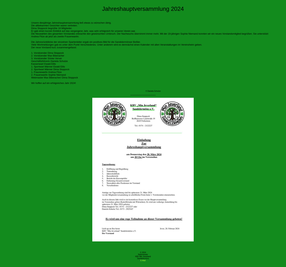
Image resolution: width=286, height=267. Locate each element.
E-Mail (143, 261)
